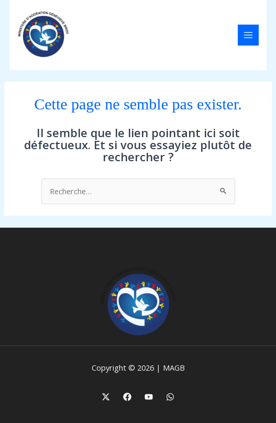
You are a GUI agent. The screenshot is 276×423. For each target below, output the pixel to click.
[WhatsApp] (170, 397)
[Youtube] (149, 397)
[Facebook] (127, 397)
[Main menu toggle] (248, 35)
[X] (106, 397)
